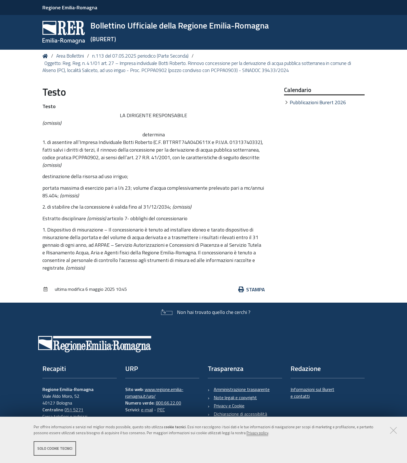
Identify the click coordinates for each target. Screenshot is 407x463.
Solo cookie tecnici (54, 448)
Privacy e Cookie (229, 405)
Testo (49, 106)
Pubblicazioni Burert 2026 (318, 102)
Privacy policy (257, 433)
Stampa (251, 289)
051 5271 (73, 409)
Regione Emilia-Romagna (69, 7)
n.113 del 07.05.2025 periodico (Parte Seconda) (140, 56)
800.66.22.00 (168, 402)
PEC (161, 409)
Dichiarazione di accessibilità (240, 413)
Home (46, 56)
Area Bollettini (70, 56)
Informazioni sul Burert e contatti (312, 392)
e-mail (147, 409)
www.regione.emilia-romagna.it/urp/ (154, 392)
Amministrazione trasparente (242, 389)
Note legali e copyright (235, 397)
